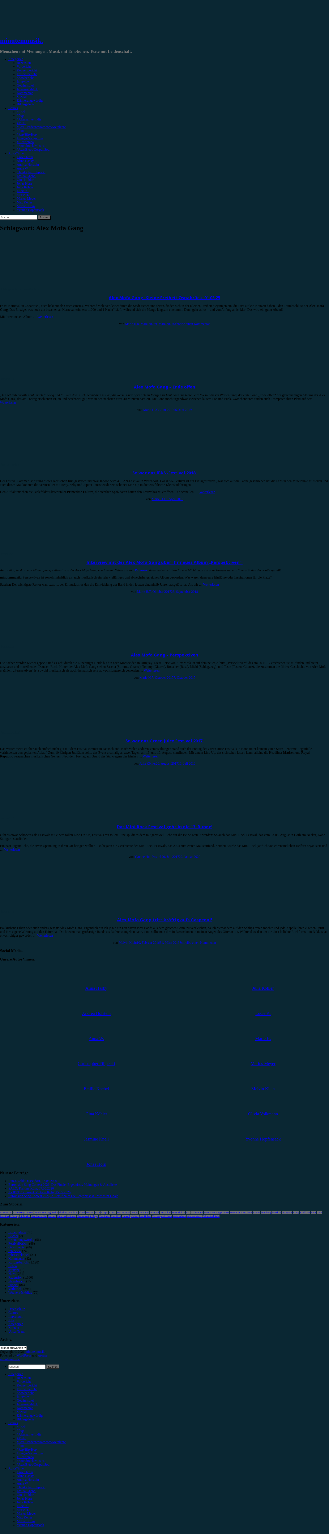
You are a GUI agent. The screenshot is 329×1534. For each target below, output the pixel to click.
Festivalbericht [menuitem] (27, 1389)
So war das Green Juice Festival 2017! (164, 741)
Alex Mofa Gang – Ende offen (164, 387)
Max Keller (24, 202)
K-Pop (296, 1212)
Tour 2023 (116, 1216)
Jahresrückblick (27, 89)
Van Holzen (145, 1216)
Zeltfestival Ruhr (211, 1216)
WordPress (24, 1355)
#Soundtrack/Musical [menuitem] (31, 1461)
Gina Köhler (25, 179)
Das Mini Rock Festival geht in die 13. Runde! (164, 827)
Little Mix (25, 1216)
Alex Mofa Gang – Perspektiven (164, 655)
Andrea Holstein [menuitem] (28, 1479)
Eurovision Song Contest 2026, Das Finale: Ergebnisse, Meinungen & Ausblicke (62, 1184)
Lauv (319, 1212)
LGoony (14, 1216)
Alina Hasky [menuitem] (25, 1476)
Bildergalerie (25, 104)
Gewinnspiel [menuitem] (25, 1400)
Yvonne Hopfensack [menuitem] (30, 1525)
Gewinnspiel (25, 85)
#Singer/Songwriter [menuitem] (30, 1453)
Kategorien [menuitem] (15, 1374)
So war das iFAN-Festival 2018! (164, 473)
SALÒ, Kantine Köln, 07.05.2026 (31, 1188)
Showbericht (25, 78)
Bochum (90, 1212)
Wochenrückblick (20, 1292)
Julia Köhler (25, 187)
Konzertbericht (27, 70)
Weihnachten (179, 1216)
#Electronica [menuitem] (25, 1457)
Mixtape (14, 1270)
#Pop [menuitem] (20, 1430)
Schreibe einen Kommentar (191, 324)
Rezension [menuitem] (24, 1378)
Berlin (54, 1212)
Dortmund (144, 1212)
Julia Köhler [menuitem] (25, 1502)
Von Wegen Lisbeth (162, 1216)
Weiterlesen (45, 316)
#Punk (21, 130)
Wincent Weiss (194, 1216)
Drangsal (154, 1212)
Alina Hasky (25, 161)
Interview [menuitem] (23, 1396)
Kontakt (13, 1327)
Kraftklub (305, 1212)
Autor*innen (16, 153)
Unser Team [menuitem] (25, 1472)
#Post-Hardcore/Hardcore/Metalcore (41, 127)
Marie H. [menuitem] (23, 1510)
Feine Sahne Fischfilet (241, 1212)
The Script (104, 1216)
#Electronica (25, 142)
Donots (134, 1212)
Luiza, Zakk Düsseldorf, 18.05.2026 (32, 1181)
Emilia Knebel (26, 176)
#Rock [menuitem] (21, 1427)
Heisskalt (276, 1212)
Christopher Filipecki (31, 172)
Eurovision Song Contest (216, 1212)
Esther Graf (197, 1212)
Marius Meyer (26, 198)
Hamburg (266, 1212)
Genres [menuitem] (13, 1423)
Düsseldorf (165, 1212)
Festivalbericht (27, 74)
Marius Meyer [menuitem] (26, 1513)
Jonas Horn (24, 183)
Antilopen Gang (42, 1212)
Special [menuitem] (22, 1412)
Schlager (93, 1216)
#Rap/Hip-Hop (27, 134)
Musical (52, 1216)
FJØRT (257, 1212)
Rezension (24, 63)
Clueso (112, 1212)
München (62, 1216)
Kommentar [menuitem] (25, 1408)
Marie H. (23, 195)
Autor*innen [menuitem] (16, 1468)
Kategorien (15, 59)
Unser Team (25, 157)
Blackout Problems (68, 1212)
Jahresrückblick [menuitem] (27, 1404)
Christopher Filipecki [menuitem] (31, 1487)
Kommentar (25, 93)
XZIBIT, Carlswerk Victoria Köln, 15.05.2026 (39, 1192)
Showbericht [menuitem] (25, 1393)
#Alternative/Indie (29, 119)
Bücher (13, 1236)
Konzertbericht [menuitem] (27, 1385)
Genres (13, 108)
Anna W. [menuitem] (23, 1483)
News (12, 1273)
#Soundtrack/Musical (31, 146)
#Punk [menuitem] (21, 1445)
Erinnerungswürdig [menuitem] (30, 1415)
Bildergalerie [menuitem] (25, 1419)
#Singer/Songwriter (30, 138)
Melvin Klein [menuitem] (26, 1521)
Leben (12, 1266)
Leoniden (4, 1216)
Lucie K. (23, 191)
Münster (71, 1216)
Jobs (11, 1320)
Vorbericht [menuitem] (24, 1381)
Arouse (42, 1355)
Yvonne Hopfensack (30, 210)
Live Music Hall (39, 1216)
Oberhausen (83, 1216)
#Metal (21, 123)
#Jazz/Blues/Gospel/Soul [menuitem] (33, 1464)
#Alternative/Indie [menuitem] (29, 1434)
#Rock (21, 112)
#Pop (20, 115)
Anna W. (23, 168)
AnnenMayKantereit (23, 1212)
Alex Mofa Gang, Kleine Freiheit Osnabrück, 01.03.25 (164, 297)
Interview (23, 81)
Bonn (98, 1212)
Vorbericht (24, 66)
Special (22, 96)
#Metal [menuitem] (21, 1438)
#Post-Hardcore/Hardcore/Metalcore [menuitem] (41, 1442)
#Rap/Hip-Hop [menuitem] (27, 1449)
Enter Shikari (178, 1212)
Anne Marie (6, 1212)
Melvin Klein (26, 206)
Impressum (15, 1316)
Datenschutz (16, 1309)
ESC (188, 1212)
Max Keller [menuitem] (24, 1517)
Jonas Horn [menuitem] (24, 1498)
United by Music (130, 1216)
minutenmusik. (21, 40)
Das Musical (123, 1212)
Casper (104, 1212)
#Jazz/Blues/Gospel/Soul (33, 149)
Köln (313, 1212)
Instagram (287, 1212)
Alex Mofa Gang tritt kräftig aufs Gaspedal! (164, 920)
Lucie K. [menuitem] (23, 1506)
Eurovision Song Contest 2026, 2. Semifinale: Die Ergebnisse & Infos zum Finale (63, 1196)
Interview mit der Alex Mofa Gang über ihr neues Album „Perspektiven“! (164, 562)
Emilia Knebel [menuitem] (26, 1491)
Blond (82, 1212)
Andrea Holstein (28, 164)
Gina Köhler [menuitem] (25, 1494)
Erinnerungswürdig (30, 100)
